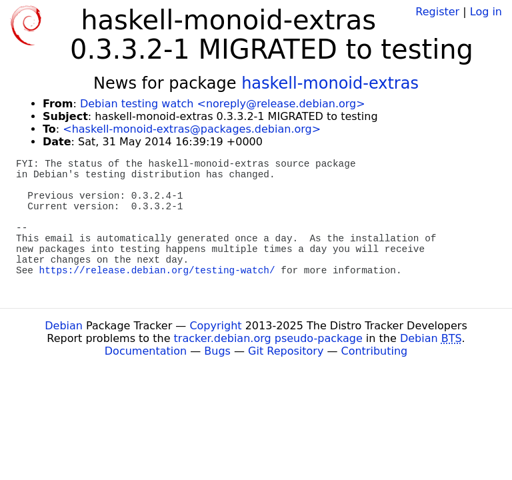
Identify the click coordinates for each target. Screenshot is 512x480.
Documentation (146, 351)
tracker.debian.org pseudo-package (268, 338)
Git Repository (285, 351)
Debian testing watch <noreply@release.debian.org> (222, 103)
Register (437, 11)
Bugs (217, 351)
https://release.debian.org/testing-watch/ (157, 270)
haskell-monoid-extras (330, 83)
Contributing (374, 351)
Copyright (215, 325)
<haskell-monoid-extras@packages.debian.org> (192, 129)
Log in (486, 11)
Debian (64, 325)
